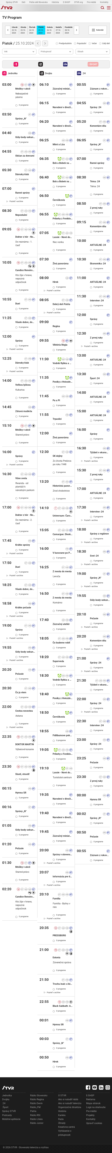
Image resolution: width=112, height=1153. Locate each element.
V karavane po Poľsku (62, 552)
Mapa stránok (93, 1103)
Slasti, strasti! (22, 774)
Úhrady (61, 1123)
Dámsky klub (22, 174)
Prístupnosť (46, 51)
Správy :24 (95, 107)
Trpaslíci (57, 419)
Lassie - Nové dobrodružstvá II (62, 237)
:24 (3, 1103)
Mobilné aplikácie (11, 1119)
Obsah (80, 51)
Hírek (55, 282)
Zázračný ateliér (61, 624)
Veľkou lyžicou (23, 384)
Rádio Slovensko (38, 1095)
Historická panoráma (62, 485)
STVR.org (78, 2)
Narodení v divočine (62, 107)
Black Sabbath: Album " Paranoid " (62, 1006)
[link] (15, 201)
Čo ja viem (20, 692)
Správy (19, 340)
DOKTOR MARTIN (24, 744)
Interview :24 (97, 300)
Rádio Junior (36, 1123)
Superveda (58, 661)
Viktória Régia (60, 344)
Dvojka (5, 1099)
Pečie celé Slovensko (38, 2)
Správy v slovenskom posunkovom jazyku (62, 854)
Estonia (56, 957)
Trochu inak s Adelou (62, 984)
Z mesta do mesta (62, 571)
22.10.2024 (15, 30)
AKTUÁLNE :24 (98, 245)
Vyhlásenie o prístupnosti (64, 1132)
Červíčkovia (59, 200)
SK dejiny (57, 456)
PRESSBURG (59, 935)
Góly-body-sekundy (25, 137)
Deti (24, 2)
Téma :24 (95, 181)
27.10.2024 (59, 30)
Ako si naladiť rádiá (68, 1099)
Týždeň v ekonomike (100, 452)
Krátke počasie (23, 607)
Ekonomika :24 (98, 263)
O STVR (62, 1095)
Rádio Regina (37, 1099)
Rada (61, 1119)
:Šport (5, 1107)
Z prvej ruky (96, 207)
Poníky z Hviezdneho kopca (62, 381)
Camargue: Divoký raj (62, 534)
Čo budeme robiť (61, 642)
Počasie (19, 673)
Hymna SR (20, 792)
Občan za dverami (24, 155)
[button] (16, 64)
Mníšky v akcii (22, 88)
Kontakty (104, 2)
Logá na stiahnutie (95, 1107)
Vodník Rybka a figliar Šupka (62, 363)
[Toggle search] (102, 7)
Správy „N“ (21, 118)
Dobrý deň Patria (61, 304)
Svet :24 (94, 555)
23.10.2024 (23, 30)
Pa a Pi (56, 400)
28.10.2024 (68, 30)
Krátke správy (22, 544)
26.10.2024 (50, 30)
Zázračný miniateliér (62, 88)
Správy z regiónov (99, 533)
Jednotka (7, 1095)
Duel (17, 303)
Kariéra (61, 1115)
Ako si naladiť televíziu (69, 1103)
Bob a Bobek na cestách (62, 163)
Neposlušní (21, 215)
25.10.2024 (41, 30)
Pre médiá (91, 2)
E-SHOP (67, 2)
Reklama (90, 1099)
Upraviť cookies (94, 1123)
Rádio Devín (36, 1103)
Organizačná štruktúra (69, 1107)
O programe (21, 105)
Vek (5, 51)
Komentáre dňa (98, 125)
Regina (56, 326)
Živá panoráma (61, 263)
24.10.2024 (32, 30)
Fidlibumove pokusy (62, 735)
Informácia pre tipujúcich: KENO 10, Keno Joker (62, 876)
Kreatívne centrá (66, 1127)
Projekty (90, 1115)
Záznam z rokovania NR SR (100, 88)
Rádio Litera (36, 1119)
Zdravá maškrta (23, 411)
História (55, 2)
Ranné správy (22, 192)
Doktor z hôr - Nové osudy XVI (25, 236)
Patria (33, 1111)
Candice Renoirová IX (25, 270)
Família (56, 898)
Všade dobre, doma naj (25, 322)
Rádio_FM (35, 1107)
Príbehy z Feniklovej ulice (62, 218)
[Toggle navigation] (108, 7)
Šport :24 (95, 378)
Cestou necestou (24, 710)
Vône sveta (21, 478)
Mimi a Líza (59, 144)
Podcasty (7, 1115)
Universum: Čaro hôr (62, 515)
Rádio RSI (35, 1115)
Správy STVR (12, 2)
